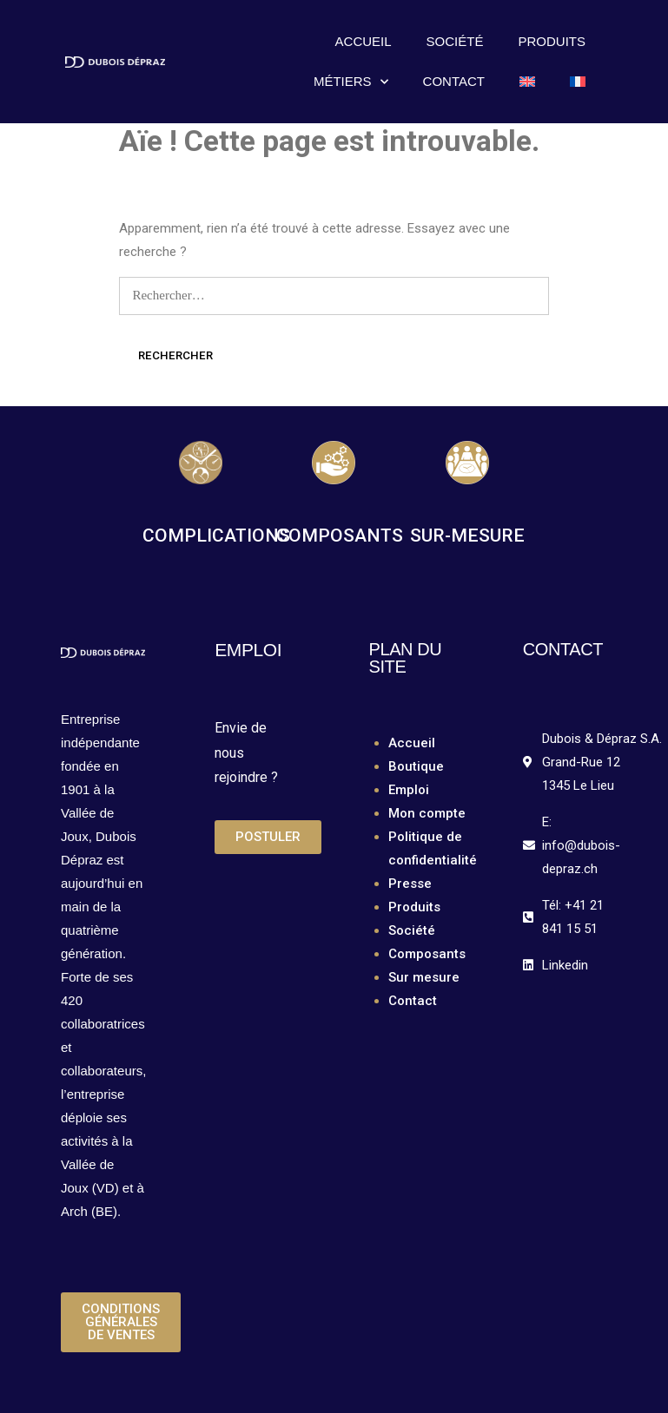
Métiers (351, 82)
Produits (551, 41)
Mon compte (427, 813)
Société (455, 41)
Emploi (408, 790)
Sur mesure (424, 977)
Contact (454, 81)
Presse (410, 883)
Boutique (416, 766)
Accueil (363, 41)
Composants (427, 954)
